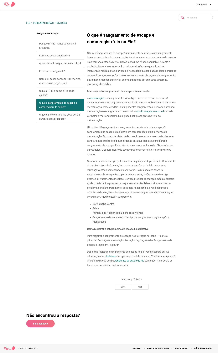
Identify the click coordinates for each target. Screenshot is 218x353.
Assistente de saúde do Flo (129, 260)
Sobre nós (137, 348)
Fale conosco (40, 323)
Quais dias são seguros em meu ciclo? (60, 63)
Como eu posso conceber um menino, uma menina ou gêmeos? (60, 81)
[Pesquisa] (195, 17)
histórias (111, 256)
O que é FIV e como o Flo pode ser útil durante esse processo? (59, 116)
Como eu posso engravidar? (54, 55)
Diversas (62, 23)
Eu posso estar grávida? (52, 71)
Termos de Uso (181, 348)
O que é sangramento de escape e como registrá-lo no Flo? (58, 104)
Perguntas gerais (43, 23)
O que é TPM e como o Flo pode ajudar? (56, 92)
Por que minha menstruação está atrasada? (57, 45)
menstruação (96, 98)
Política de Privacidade (158, 348)
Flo (28, 23)
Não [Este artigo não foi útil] (140, 286)
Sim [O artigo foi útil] (123, 286)
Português (204, 4)
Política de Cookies (203, 348)
